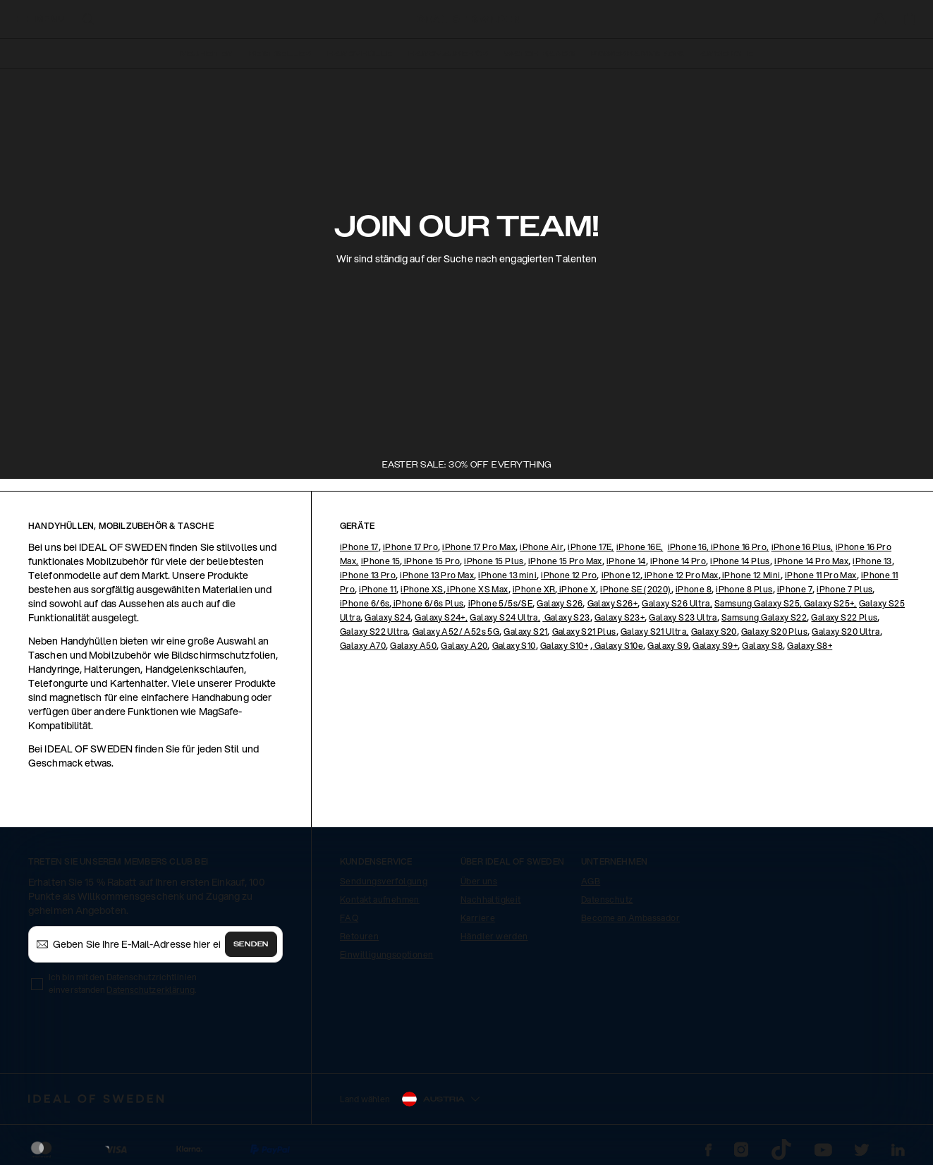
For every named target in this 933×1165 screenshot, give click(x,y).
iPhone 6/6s (364, 603)
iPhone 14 (626, 561)
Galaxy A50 (413, 646)
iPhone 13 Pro (368, 575)
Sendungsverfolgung (383, 881)
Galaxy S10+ (564, 646)
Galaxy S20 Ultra (845, 632)
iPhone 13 (872, 561)
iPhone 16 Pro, (740, 547)
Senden (251, 944)
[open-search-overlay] (88, 20)
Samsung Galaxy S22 (764, 617)
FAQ (349, 918)
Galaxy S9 (667, 646)
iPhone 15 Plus (494, 561)
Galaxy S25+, (830, 603)
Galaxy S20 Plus (774, 632)
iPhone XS (422, 589)
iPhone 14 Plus (740, 561)
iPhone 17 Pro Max (479, 547)
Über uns (479, 881)
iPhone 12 (621, 575)
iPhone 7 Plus (844, 589)
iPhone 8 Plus (744, 589)
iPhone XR (534, 589)
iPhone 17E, (591, 547)
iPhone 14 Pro (678, 561)
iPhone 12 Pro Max (680, 575)
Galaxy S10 (514, 646)
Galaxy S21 (525, 632)
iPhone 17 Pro (410, 547)
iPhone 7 (794, 589)
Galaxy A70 (363, 646)
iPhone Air (541, 547)
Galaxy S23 (566, 617)
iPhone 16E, (639, 547)
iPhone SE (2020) (635, 589)
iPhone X (576, 589)
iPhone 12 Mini (751, 575)
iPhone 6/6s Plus (428, 603)
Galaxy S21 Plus (584, 632)
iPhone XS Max (477, 589)
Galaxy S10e (617, 646)
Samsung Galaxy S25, (758, 603)
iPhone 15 (381, 561)
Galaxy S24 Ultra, (505, 617)
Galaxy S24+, (441, 617)
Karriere (478, 918)
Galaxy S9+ (715, 646)
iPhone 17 (359, 547)
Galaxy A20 (464, 646)
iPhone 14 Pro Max (811, 561)
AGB (590, 881)
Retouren (359, 936)
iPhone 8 (694, 589)
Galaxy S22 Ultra (374, 632)
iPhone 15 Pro (431, 561)
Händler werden (494, 936)
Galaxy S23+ (619, 617)
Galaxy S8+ (809, 646)
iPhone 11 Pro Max (821, 575)
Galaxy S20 (714, 632)
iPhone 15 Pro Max (565, 561)
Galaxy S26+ (612, 603)
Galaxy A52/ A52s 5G (456, 632)
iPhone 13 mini (507, 575)
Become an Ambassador (630, 918)
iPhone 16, (689, 547)
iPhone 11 (377, 589)
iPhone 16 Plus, (803, 547)
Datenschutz (607, 899)
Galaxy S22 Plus (844, 617)
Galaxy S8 (762, 646)
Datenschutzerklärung (150, 990)
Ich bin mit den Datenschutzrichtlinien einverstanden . (123, 983)
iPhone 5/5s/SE (500, 603)
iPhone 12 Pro (569, 575)
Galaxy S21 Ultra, (655, 632)
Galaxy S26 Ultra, (677, 603)
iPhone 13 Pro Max (437, 575)
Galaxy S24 (387, 617)
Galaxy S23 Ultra (682, 617)
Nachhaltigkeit (491, 899)
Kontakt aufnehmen (380, 899)
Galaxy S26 (560, 603)
